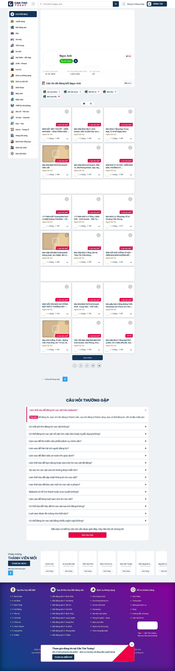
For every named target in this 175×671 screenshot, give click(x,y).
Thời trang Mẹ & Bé (100, 630)
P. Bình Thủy (17, 605)
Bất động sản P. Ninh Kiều (62, 596)
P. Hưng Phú (17, 630)
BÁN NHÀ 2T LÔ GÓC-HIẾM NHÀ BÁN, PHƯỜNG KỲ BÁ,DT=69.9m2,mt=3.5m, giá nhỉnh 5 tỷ (119, 166)
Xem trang (49, 571)
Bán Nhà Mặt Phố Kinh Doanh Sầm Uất (54, 166)
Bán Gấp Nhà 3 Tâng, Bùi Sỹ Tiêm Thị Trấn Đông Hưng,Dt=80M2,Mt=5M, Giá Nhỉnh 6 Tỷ (86, 253)
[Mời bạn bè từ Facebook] (10, 572)
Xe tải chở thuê (98, 605)
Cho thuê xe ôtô (98, 596)
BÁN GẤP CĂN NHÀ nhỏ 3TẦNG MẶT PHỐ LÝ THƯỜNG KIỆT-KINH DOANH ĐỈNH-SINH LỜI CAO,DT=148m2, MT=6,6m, (55, 305)
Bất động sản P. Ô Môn (61, 635)
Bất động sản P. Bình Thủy (63, 613)
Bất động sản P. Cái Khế (62, 609)
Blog (134, 609)
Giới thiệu (136, 596)
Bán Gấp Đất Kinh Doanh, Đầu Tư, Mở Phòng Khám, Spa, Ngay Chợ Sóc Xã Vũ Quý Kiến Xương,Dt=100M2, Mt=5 (87, 166)
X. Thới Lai (16, 622)
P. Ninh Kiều (17, 596)
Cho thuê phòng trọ (100, 600)
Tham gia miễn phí (63, 657)
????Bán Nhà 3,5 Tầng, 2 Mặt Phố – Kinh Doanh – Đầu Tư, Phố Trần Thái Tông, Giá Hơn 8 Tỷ (87, 217)
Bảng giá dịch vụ (139, 605)
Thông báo (136, 600)
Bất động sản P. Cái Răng (62, 600)
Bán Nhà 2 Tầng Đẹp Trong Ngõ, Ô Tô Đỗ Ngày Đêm (117, 130)
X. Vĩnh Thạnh (18, 626)
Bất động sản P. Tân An (61, 605)
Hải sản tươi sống (99, 613)
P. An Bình (16, 600)
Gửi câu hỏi (87, 535)
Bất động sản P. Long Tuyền (63, 617)
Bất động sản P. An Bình (62, 626)
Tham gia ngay (19, 563)
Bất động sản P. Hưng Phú (63, 622)
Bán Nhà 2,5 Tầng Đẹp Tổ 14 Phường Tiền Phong (118, 217)
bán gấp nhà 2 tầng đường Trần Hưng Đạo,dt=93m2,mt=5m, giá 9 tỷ (119, 305)
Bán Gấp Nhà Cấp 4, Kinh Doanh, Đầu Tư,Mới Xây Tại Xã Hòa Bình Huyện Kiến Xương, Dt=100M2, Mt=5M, (87, 130)
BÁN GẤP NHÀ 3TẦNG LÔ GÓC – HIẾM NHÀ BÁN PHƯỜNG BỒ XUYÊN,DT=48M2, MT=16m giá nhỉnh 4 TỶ (119, 253)
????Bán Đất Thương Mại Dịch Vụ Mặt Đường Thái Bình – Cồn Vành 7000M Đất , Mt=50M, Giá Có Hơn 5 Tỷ (55, 217)
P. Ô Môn (15, 635)
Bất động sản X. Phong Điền (63, 630)
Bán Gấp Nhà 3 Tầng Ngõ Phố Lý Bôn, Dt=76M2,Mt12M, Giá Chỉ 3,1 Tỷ (118, 341)
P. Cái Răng (17, 609)
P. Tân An (16, 613)
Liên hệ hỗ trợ (138, 617)
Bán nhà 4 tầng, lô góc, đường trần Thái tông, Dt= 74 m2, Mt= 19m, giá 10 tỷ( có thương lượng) (55, 341)
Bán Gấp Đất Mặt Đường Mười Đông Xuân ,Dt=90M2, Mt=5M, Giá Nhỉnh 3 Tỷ (55, 253)
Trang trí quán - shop (101, 617)
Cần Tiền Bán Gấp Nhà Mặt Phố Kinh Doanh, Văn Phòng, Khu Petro (87, 341)
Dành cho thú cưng (100, 626)
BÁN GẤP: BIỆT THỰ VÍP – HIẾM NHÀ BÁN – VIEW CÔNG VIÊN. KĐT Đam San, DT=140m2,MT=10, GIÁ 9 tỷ (55, 130)
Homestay (96, 609)
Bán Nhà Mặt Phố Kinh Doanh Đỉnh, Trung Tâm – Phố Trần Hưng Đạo (86, 305)
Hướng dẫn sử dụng (140, 613)
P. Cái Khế (16, 617)
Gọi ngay (66, 60)
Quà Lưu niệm (98, 622)
